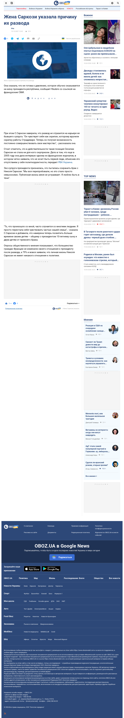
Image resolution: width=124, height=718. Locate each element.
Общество (98, 578)
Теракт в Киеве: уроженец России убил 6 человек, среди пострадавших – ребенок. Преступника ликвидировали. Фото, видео (101, 212)
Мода (50, 639)
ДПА (52, 601)
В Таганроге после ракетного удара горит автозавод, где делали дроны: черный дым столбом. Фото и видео (102, 234)
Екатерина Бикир (91, 367)
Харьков (33, 586)
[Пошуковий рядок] (118, 3)
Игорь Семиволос (92, 469)
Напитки (36, 616)
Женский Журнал (60, 639)
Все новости (114, 578)
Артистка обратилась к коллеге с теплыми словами (101, 59)
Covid (53, 632)
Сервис (58, 609)
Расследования (71, 578)
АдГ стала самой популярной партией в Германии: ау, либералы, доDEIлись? (97, 449)
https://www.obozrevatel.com (84, 650)
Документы (52, 532)
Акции (51, 609)
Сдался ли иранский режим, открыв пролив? (97, 463)
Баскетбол (35, 594)
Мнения (88, 319)
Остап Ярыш (90, 335)
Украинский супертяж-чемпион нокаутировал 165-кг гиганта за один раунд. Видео (96, 105)
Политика (23, 578)
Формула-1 (58, 594)
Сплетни (34, 639)
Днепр (50, 586)
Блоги (81, 578)
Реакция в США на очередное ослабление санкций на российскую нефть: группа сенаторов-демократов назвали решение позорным (96, 328)
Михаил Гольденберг (93, 439)
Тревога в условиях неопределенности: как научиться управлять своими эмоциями (96, 361)
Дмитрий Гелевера (92, 422)
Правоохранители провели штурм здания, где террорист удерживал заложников (102, 220)
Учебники (32, 601)
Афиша (26, 639)
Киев (25, 586)
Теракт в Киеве (102, 9)
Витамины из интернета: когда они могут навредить (97, 432)
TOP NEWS (90, 176)
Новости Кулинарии (48, 616)
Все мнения (91, 476)
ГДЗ (25, 601)
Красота (43, 639)
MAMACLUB (45, 632)
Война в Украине (35, 9)
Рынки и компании (31, 624)
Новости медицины (31, 632)
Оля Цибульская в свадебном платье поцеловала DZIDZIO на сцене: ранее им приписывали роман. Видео (99, 51)
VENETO (70, 9)
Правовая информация (79, 526)
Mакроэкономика (46, 624)
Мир (12, 28)
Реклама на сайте (30, 532)
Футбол (26, 594)
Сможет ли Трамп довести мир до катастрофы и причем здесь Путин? (96, 345)
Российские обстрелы (84, 9)
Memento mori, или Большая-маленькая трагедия (95, 416)
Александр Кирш (91, 455)
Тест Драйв (28, 609)
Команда (51, 526)
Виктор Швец (90, 351)
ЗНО (58, 601)
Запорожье (42, 586)
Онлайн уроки (43, 601)
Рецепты (27, 616)
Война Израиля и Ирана (54, 9)
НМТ (63, 601)
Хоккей (44, 594)
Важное (88, 15)
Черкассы (59, 586)
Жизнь (52, 578)
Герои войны (21, 9)
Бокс (50, 594)
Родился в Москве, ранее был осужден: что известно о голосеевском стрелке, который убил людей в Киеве (100, 257)
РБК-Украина (65, 162)
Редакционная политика (13, 308)
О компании (28, 526)
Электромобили (40, 609)
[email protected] (31, 701)
